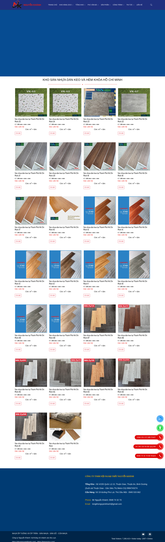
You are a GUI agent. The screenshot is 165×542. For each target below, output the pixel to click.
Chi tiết (18, 133)
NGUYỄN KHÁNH (26, 4)
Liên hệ (139, 5)
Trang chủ (52, 5)
